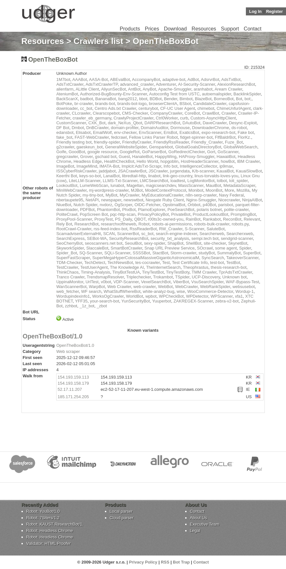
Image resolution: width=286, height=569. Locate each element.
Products (130, 28)
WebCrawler (186, 286)
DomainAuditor (154, 127)
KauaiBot (225, 171)
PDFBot (87, 209)
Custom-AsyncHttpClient (213, 118)
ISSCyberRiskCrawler (76, 171)
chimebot (205, 108)
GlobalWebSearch (240, 146)
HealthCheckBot (119, 161)
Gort (211, 151)
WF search (91, 291)
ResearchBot (86, 224)
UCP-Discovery (206, 277)
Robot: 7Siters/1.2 (43, 517)
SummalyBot (229, 252)
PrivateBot (180, 214)
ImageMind (86, 166)
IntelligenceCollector (198, 166)
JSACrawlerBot (132, 171)
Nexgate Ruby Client (165, 199)
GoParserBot (154, 151)
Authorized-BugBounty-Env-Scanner (113, 94)
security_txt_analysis (170, 238)
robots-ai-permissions (172, 224)
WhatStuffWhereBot (122, 291)
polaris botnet (209, 209)
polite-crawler (236, 209)
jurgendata (180, 171)
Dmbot (78, 127)
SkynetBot (237, 243)
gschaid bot (106, 156)
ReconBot (232, 219)
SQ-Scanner (90, 252)
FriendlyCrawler (136, 142)
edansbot (65, 132)
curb (184, 118)
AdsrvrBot (210, 79)
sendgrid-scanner (237, 238)
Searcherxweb (239, 233)
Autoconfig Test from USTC (174, 94)
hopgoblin (169, 161)
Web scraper (68, 351)
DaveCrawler (214, 122)
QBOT (139, 219)
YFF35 (81, 301)
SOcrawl (205, 248)
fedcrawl (118, 137)
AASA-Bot (98, 79)
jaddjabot (107, 171)
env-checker (125, 132)
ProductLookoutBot (210, 214)
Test (166, 262)
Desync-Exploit (243, 122)
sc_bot (147, 233)
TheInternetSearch (163, 267)
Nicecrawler (229, 199)
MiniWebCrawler (71, 190)
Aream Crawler (228, 89)
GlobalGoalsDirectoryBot (198, 146)
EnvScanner (150, 132)
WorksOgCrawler (108, 296)
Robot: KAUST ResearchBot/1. (54, 524)
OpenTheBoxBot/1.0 (52, 336)
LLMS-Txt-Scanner (120, 180)
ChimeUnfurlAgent (234, 108)
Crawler (228, 113)
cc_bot (86, 108)
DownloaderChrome (210, 127)
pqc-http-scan (122, 214)
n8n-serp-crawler (201, 195)
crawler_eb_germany (92, 118)
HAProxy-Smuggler (196, 156)
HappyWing (166, 156)
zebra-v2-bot (226, 301)
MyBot (111, 195)
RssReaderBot (143, 228)
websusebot (243, 286)
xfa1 (239, 296)
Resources (204, 28)
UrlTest (91, 281)
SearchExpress (70, 238)
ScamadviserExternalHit (78, 233)
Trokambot (163, 277)
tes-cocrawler (147, 262)
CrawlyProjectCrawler (133, 118)
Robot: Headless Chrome (49, 530)
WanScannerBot (71, 286)
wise (181, 291)
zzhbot (71, 305)
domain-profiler (124, 127)
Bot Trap (181, 562)
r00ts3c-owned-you (166, 219)
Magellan (134, 185)
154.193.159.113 (73, 377)
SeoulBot (133, 243)
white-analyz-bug (158, 291)
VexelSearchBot (156, 281)
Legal (195, 530)
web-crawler (145, 286)
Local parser (121, 511)
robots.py (240, 224)
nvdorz (106, 204)
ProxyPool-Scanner (74, 219)
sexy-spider (154, 243)
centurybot (148, 108)
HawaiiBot (226, 156)
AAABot (79, 79)
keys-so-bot (90, 175)
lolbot (222, 180)
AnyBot (149, 89)
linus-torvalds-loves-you (216, 175)
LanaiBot (111, 175)
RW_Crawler (171, 228)
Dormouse (180, 127)
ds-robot (239, 127)
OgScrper (123, 204)
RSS (165, 562)
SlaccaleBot (97, 248)
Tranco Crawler (70, 277)
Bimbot (185, 98)
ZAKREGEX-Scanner (193, 301)
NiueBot (63, 204)
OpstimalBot (173, 204)
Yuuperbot (161, 301)
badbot (86, 98)
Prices (152, 28)
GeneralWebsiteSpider (126, 146)
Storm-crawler (183, 252)
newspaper (111, 199)
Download (175, 28)
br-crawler (83, 103)
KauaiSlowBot (249, 171)
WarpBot (97, 286)
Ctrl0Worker (167, 118)
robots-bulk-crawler (212, 224)
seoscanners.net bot (103, 243)
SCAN (109, 233)
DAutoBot (192, 122)
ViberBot (181, 281)
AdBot (193, 79)
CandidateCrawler (209, 103)
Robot (144, 224)
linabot (154, 175)
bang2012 (127, 98)
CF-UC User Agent (177, 108)
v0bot (106, 281)
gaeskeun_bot (89, 146)
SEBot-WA (97, 238)
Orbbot (193, 204)
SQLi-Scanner (117, 252)
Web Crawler (119, 286)
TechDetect (94, 262)
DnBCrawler (97, 127)
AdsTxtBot (230, 79)
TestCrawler (67, 267)
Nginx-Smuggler (201, 199)
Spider (245, 248)
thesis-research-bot (229, 267)
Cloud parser (122, 517)
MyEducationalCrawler (162, 195)
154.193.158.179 (73, 383)
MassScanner (191, 185)
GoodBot (77, 151)
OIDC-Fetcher (147, 204)
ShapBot (176, 243)
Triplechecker (138, 277)
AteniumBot (67, 94)
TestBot (233, 262)
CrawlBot (210, 113)
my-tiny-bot (92, 195)
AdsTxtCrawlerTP (101, 84)
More (229, 190)
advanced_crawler (137, 84)
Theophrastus (196, 267)
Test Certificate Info (190, 262)
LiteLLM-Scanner (84, 180)
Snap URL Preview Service (169, 248)
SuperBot (251, 252)
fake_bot (64, 137)
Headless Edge (88, 161)
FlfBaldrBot (225, 137)
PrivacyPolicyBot (153, 214)
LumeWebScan (94, 185)
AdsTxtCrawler (69, 84)
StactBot (160, 252)
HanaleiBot (142, 156)
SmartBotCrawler (126, 248)
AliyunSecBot (113, 89)
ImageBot (65, 166)
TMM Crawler (204, 272)
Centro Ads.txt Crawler (115, 108)
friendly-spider (107, 142)
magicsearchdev (161, 185)
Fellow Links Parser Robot (153, 137)
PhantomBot (108, 209)
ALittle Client (87, 89)
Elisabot (83, 132)
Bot (239, 98)
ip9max (226, 166)
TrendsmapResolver (105, 277)
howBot (228, 161)
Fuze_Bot (234, 142)
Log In (255, 11)
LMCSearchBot (154, 180)
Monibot (195, 190)
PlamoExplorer (151, 209)
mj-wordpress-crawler (109, 190)
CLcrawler (81, 113)
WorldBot (134, 296)
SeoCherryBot (69, 243)
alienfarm (64, 89)
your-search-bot (104, 301)
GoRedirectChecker (187, 151)
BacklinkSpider (247, 94)
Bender (170, 98)
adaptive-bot (174, 79)
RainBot (193, 219)
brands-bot (105, 103)
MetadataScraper (239, 185)
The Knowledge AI (127, 267)
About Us (198, 517)
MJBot (137, 190)
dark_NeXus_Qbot (125, 122)
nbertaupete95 (69, 199)
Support (230, 28)
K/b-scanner (203, 171)
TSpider (182, 277)
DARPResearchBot (162, 122)
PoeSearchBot (181, 209)
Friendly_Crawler (207, 142)
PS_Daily (123, 219)
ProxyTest (103, 219)
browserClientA (163, 103)
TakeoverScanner (242, 257)
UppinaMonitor (69, 281)
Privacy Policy (143, 562)
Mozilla (243, 190)
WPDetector (197, 296)
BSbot (185, 103)
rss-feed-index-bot (110, 228)
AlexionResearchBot (236, 84)
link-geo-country (177, 175)
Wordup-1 (245, 291)
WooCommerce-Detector (210, 291)
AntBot (134, 89)
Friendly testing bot (73, 142)
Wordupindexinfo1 (73, 296)
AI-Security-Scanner (196, 84)
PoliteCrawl (66, 214)
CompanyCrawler (166, 113)
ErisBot (170, 132)
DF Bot (62, 127)
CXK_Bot (96, 122)
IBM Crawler (248, 161)
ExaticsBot (189, 132)
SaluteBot (215, 228)
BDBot (156, 98)
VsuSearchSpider (207, 281)
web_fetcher (67, 291)
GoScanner (228, 151)
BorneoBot (223, 98)
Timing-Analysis (95, 272)
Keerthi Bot (66, 175)
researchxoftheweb (118, 224)
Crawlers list (98, 41)
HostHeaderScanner (199, 161)
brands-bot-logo (132, 103)
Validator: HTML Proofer (48, 543)
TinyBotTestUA (126, 272)
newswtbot (133, 199)
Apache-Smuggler (174, 89)
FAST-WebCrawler (92, 137)
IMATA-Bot (109, 166)
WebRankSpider (215, 286)
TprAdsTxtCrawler (235, 272)
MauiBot (213, 185)
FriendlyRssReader (171, 142)
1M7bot (63, 79)
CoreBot (192, 113)
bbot (143, 98)
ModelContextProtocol (165, 190)
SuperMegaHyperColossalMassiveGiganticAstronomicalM (145, 257)
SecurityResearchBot (128, 238)
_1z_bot (87, 305)
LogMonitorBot (201, 180)
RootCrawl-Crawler (73, 228)
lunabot (117, 185)
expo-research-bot (219, 132)
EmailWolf (102, 132)
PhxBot (129, 209)
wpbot (151, 296)
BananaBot (105, 98)
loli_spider (238, 180)
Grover (86, 156)
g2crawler (65, 146)
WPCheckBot (171, 296)
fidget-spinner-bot (196, 137)
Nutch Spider (85, 204)
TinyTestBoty (177, 272)
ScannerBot (128, 233)
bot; (248, 98)
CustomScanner (71, 122)
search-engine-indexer (176, 233)
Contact (252, 28)
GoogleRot (130, 151)
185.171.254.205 (73, 396)
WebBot (165, 286)
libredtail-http (134, 175)
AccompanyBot (146, 79)
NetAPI (92, 199)
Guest (124, 156)
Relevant (252, 219)
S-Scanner (194, 228)
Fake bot (246, 132)
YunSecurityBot (135, 301)
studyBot (206, 252)
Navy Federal (231, 195)
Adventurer (166, 84)
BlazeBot (203, 98)
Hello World (147, 161)
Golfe (61, 151)
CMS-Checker (135, 113)
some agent (226, 248)
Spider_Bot (66, 252)
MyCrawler (129, 195)
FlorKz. (244, 137)
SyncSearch (213, 257)
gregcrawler (67, 156)
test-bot (217, 262)
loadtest (177, 180)
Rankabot (212, 219)
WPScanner (222, 296)
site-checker (215, 243)
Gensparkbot (161, 146)
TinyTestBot (153, 272)
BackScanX (67, 98)
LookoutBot (66, 185)
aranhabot (203, 89)
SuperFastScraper (73, 257)
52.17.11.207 (69, 389)
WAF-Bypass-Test (242, 281)
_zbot (102, 305)
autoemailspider (216, 94)
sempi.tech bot (205, 238)
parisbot (225, 204)
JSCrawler (158, 171)
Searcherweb (211, 233)
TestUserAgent (94, 267)
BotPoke (64, 103)
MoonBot (214, 190)
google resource (102, 151)
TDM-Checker (69, 262)
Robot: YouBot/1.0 (43, 511)
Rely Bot (64, 224)
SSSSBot (141, 252)
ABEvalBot (120, 79)
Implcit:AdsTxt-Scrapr (141, 166)
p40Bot (209, 204)
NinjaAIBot (252, 199)
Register (274, 11)
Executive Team (205, 524)
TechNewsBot (120, 262)
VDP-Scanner (126, 281)
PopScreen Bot (94, 214)
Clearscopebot (106, 113)
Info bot (171, 166)
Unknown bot (234, 277)
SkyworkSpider (70, 248)
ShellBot (193, 243)
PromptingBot (243, 214)
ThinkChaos (67, 272)
